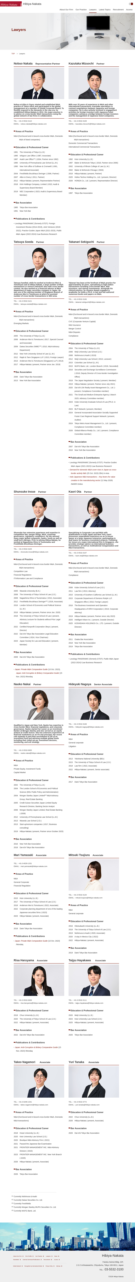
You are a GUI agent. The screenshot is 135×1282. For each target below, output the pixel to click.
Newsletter (25, 1259)
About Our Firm (66, 10)
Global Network (18, 1269)
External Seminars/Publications (45, 1259)
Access (129, 10)
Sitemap (29, 1272)
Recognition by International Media (40, 1269)
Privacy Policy (18, 1272)
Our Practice (81, 10)
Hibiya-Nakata (32, 4)
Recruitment (118, 10)
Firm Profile (33, 1256)
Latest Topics (104, 10)
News (15, 1259)
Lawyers (93, 10)
